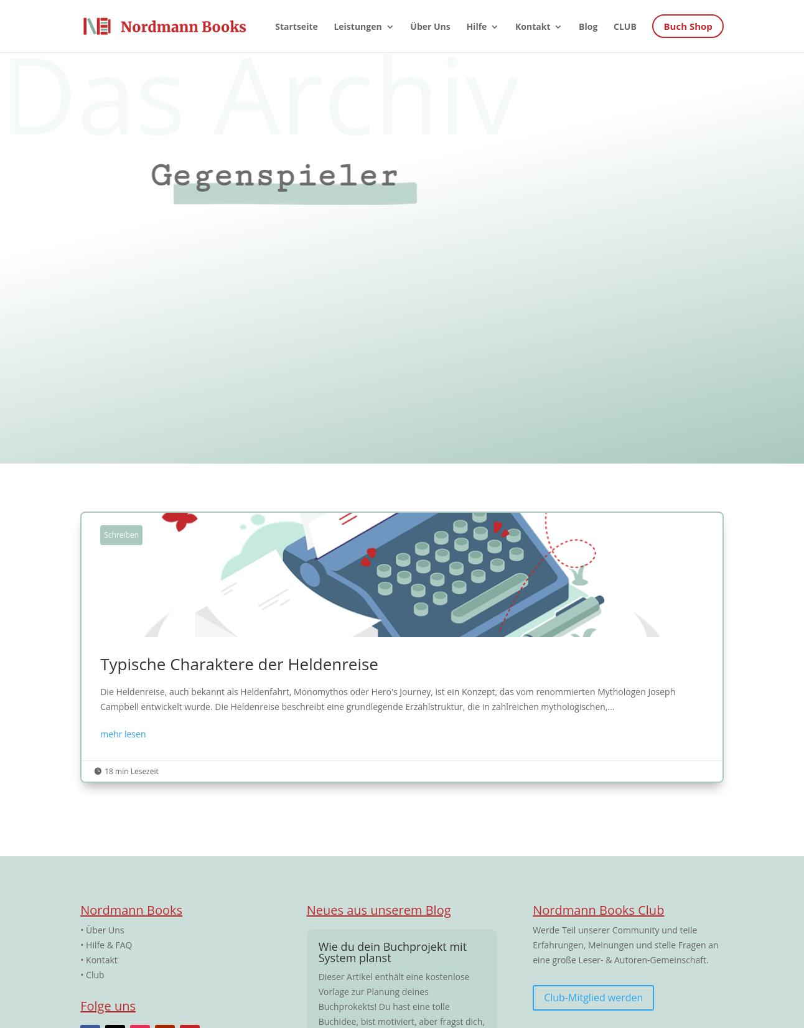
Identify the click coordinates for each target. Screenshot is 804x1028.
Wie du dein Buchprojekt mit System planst (393, 952)
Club (95, 975)
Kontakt (102, 960)
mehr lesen (123, 734)
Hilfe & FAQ (109, 945)
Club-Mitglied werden (593, 997)
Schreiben (121, 535)
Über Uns (105, 930)
